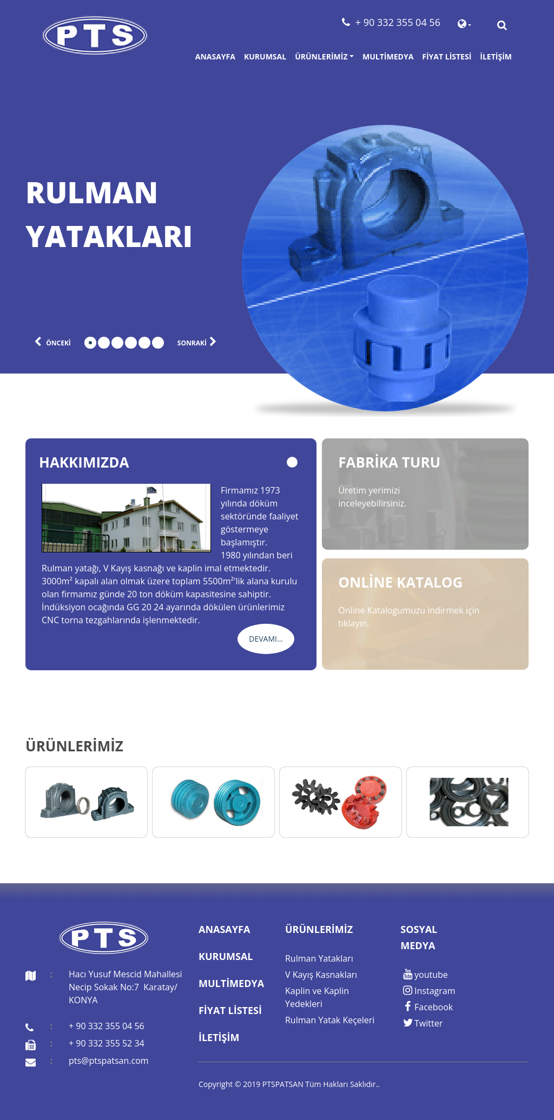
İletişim (496, 56)
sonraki (202, 341)
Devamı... (266, 639)
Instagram (427, 991)
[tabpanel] (125, 214)
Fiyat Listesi (446, 56)
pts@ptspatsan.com (109, 1060)
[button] (464, 25)
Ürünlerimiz (321, 56)
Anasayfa (215, 56)
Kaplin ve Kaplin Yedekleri (317, 997)
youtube (423, 975)
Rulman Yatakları (319, 958)
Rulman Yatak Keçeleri (329, 1020)
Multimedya (387, 56)
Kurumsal (265, 56)
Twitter (421, 1023)
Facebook (426, 1007)
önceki (48, 341)
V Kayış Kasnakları (321, 975)
